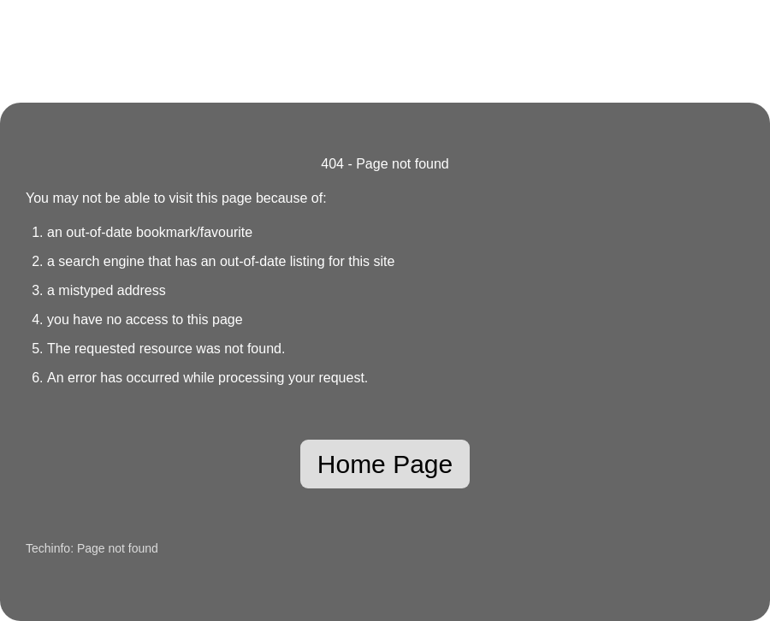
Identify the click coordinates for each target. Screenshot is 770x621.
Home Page (385, 464)
